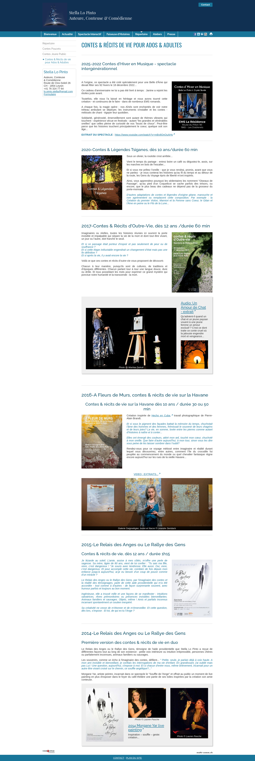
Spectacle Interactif (89, 34)
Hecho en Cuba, (161, 415)
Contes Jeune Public (54, 53)
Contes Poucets (51, 48)
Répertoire (141, 34)
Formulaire (50, 94)
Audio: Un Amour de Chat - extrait (193, 307)
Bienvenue (50, 34)
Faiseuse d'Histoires (118, 34)
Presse (171, 34)
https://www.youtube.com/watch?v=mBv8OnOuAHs (144, 134)
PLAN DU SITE (134, 758)
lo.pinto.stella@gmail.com (58, 91)
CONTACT (118, 758)
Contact (205, 4)
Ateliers (157, 34)
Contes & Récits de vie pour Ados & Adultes (58, 61)
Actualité (67, 34)
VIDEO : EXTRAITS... (146, 474)
